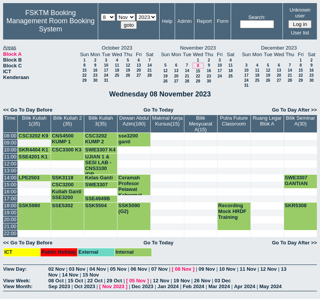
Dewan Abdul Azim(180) (134, 121)
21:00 (10, 226)
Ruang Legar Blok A (267, 121)
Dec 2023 (142, 286)
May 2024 (270, 286)
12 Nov (268, 269)
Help (167, 21)
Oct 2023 (84, 286)
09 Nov (207, 269)
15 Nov (90, 275)
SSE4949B (97, 198)
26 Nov (202, 281)
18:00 (10, 205)
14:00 (10, 177)
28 (149, 75)
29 (84, 80)
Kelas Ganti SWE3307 (99, 180)
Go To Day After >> (294, 110)
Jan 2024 (168, 286)
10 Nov (227, 269)
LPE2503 (29, 177)
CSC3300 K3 (67, 150)
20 (138, 70)
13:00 (10, 171)
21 (149, 70)
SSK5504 (96, 205)
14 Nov (70, 275)
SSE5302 (62, 205)
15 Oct (75, 281)
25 (117, 75)
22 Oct (95, 281)
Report (204, 21)
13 (138, 65)
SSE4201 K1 (33, 157)
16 (95, 70)
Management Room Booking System (51, 25)
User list (300, 33)
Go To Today (158, 110)
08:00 (10, 136)
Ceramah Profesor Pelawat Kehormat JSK (130, 189)
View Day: (15, 269)
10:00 (10, 150)
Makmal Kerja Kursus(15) (167, 121)
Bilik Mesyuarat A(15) (201, 123)
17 (106, 70)
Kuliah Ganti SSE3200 (67, 194)
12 (128, 65)
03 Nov (77, 269)
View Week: (17, 281)
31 (106, 80)
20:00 (10, 219)
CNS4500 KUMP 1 (62, 138)
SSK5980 (29, 205)
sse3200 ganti (128, 138)
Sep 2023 (59, 286)
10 (106, 65)
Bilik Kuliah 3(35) (101, 121)
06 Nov (139, 269)
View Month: (17, 286)
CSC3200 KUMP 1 (62, 187)
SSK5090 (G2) (129, 208)
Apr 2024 (244, 286)
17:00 (10, 198)
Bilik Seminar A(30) (300, 121)
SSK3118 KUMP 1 (62, 180)
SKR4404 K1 (33, 150)
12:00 (10, 164)
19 (128, 70)
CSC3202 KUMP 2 (96, 138)
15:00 (10, 184)
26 (128, 75)
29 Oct (114, 281)
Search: (257, 17)
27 (138, 75)
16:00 (10, 191)
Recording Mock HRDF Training (232, 211)
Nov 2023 (113, 286)
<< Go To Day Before (28, 110)
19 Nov (182, 281)
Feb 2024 (193, 286)
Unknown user (299, 13)
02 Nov (56, 269)
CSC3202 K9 (33, 136)
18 (117, 70)
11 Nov (248, 269)
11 (117, 65)
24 (106, 75)
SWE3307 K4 (100, 150)
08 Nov (183, 269)
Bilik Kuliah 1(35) (34, 121)
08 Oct (56, 281)
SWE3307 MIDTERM (97, 187)
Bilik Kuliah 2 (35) (67, 121)
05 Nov (118, 269)
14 (149, 65)
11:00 (10, 157)
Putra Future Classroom (234, 121)
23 (95, 75)
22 (84, 75)
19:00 (10, 212)
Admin (184, 21)
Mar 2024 (219, 286)
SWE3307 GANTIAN (296, 180)
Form (222, 21)
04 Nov (98, 269)
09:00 (10, 143)
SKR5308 (295, 205)
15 (84, 70)
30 (95, 80)
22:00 (10, 233)
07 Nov (159, 269)
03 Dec (222, 281)
